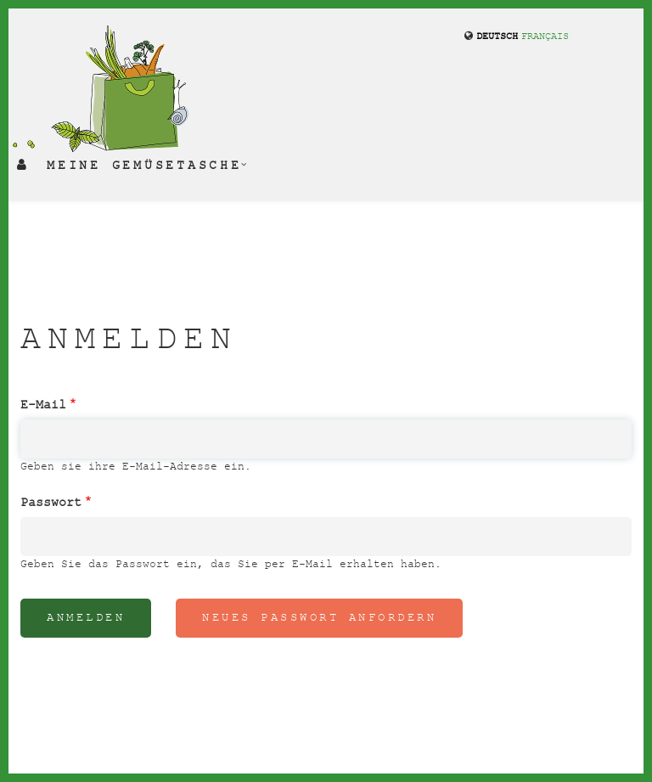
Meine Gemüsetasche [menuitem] (144, 165)
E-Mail (43, 405)
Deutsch (497, 36)
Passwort (51, 502)
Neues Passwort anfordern (319, 617)
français (545, 36)
